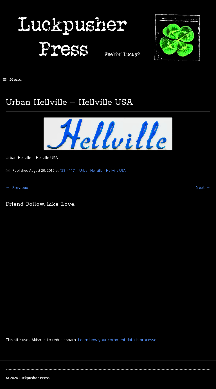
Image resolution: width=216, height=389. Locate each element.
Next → (202, 187)
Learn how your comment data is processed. (118, 339)
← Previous (17, 187)
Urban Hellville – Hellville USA (102, 170)
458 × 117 (67, 170)
